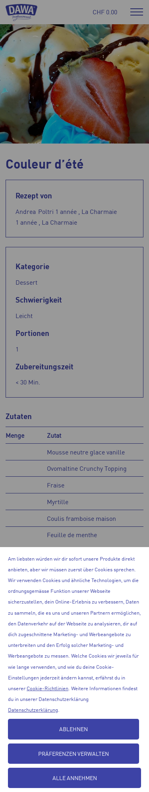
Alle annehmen (74, 778)
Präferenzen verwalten (73, 753)
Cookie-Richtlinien (47, 688)
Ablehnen (73, 729)
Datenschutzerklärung (33, 709)
